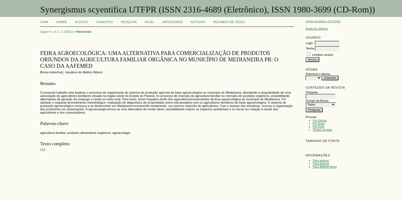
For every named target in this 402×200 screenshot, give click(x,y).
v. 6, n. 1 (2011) (62, 31)
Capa (44, 22)
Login (309, 43)
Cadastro (104, 22)
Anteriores (172, 22)
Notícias (197, 22)
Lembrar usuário (322, 54)
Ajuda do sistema (316, 28)
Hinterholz (84, 31)
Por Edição (320, 120)
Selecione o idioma (317, 74)
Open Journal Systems (322, 21)
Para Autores (321, 163)
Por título (318, 126)
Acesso (81, 22)
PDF (43, 149)
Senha (310, 48)
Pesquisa (129, 22)
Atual (149, 22)
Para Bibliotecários (325, 166)
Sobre (61, 22)
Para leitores (321, 160)
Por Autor (319, 123)
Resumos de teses (229, 22)
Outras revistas (322, 129)
